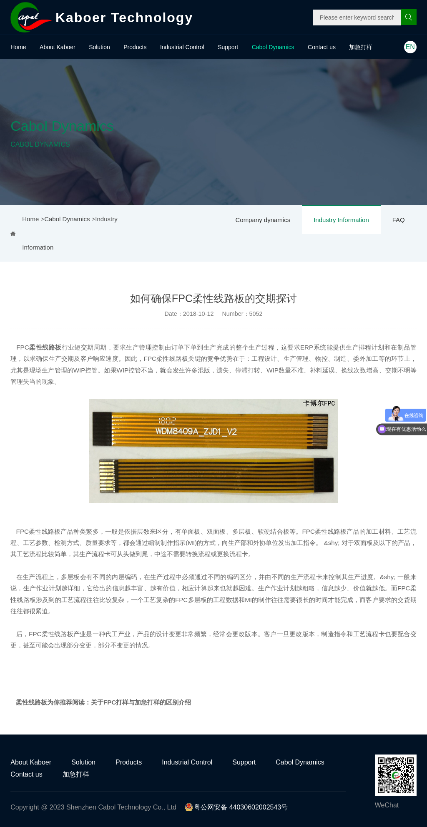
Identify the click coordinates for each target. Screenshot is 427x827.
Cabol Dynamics (273, 47)
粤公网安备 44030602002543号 (236, 807)
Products (134, 47)
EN (410, 46)
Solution (99, 47)
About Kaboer (57, 47)
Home (18, 47)
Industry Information (341, 219)
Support (228, 47)
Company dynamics (262, 219)
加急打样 (360, 47)
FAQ (398, 219)
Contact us (322, 47)
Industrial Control (182, 47)
